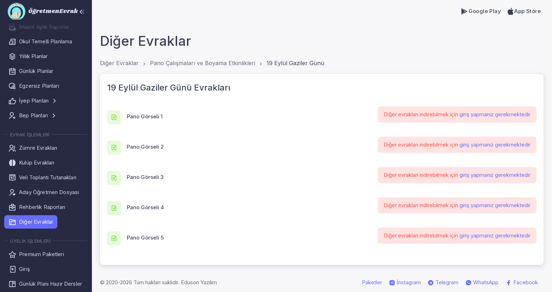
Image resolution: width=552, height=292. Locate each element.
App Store (524, 11)
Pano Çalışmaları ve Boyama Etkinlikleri (202, 63)
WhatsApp (481, 282)
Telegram (443, 282)
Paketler (372, 282)
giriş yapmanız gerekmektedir (495, 114)
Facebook (522, 282)
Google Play (480, 11)
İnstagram (405, 282)
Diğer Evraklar (119, 63)
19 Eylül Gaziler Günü (295, 63)
